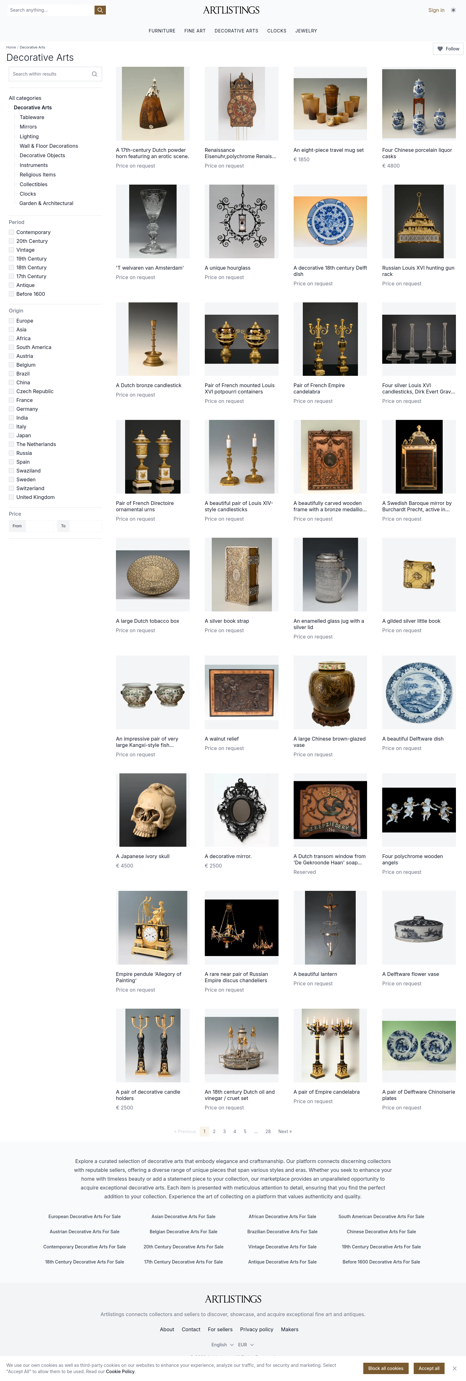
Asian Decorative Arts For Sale (184, 1216)
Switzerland (30, 488)
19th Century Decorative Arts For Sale (381, 1246)
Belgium (26, 365)
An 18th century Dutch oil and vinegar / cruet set (240, 1095)
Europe (24, 321)
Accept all (429, 1368)
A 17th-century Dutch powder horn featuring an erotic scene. (152, 153)
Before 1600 (30, 294)
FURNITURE (162, 30)
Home (11, 47)
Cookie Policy (120, 1371)
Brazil (23, 373)
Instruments (34, 165)
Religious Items (38, 174)
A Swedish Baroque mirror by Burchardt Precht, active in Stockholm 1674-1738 (417, 509)
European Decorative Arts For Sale (85, 1216)
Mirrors (28, 126)
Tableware (32, 117)
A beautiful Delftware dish (413, 739)
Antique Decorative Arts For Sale (282, 1261)
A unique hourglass (227, 268)
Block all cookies (386, 1368)
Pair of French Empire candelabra (319, 388)
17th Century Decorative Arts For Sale (183, 1261)
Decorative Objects (42, 155)
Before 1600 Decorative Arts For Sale (381, 1261)
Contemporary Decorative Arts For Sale (84, 1246)
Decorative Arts (33, 107)
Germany (27, 409)
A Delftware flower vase (410, 974)
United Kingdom (35, 497)
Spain (23, 462)
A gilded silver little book (411, 621)
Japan (23, 435)
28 (268, 1131)
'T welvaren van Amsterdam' (150, 268)
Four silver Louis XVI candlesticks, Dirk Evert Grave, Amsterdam (418, 391)
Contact (191, 1329)
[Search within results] (94, 74)
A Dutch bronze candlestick (148, 385)
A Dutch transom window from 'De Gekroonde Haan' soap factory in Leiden (330, 862)
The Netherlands (36, 444)
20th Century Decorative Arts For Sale (183, 1246)
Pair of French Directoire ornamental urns (145, 506)
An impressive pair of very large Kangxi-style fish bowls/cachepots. (147, 745)
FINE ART (195, 30)
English (222, 1344)
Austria (24, 356)
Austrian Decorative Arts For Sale (85, 1231)
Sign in (437, 10)
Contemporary (33, 232)
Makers (290, 1329)
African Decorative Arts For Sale (282, 1216)
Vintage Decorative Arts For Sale (282, 1246)
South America (33, 347)
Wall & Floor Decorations (49, 146)
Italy (21, 426)
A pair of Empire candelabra (327, 1092)
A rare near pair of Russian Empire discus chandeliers (236, 977)
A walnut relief (222, 739)
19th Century (31, 258)
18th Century (31, 267)
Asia (21, 329)
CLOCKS (276, 30)
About (167, 1329)
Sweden (26, 479)
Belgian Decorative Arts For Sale (183, 1231)
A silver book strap (227, 621)
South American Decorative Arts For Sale (381, 1216)
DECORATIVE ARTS (236, 30)
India (22, 418)
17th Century (31, 276)
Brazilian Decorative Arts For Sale (282, 1231)
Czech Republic (35, 391)
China (23, 382)
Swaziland (28, 470)
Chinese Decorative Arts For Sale (381, 1231)
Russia (24, 453)
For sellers (220, 1329)
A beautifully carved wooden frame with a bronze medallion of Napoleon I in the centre (329, 509)
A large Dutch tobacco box (147, 621)
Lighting (29, 136)
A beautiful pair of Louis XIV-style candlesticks (239, 506)
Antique (25, 285)
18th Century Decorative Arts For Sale (84, 1261)
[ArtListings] (233, 1299)
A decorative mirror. (228, 856)
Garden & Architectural (46, 203)
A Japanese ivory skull (143, 856)
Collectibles (34, 184)
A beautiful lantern (315, 974)
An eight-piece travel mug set (329, 150)
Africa (23, 338)
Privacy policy (256, 1329)
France (24, 400)
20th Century (32, 241)
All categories (25, 98)
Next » (285, 1131)
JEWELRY (306, 30)
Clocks (28, 194)
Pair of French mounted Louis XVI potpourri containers (240, 388)
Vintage (25, 250)
